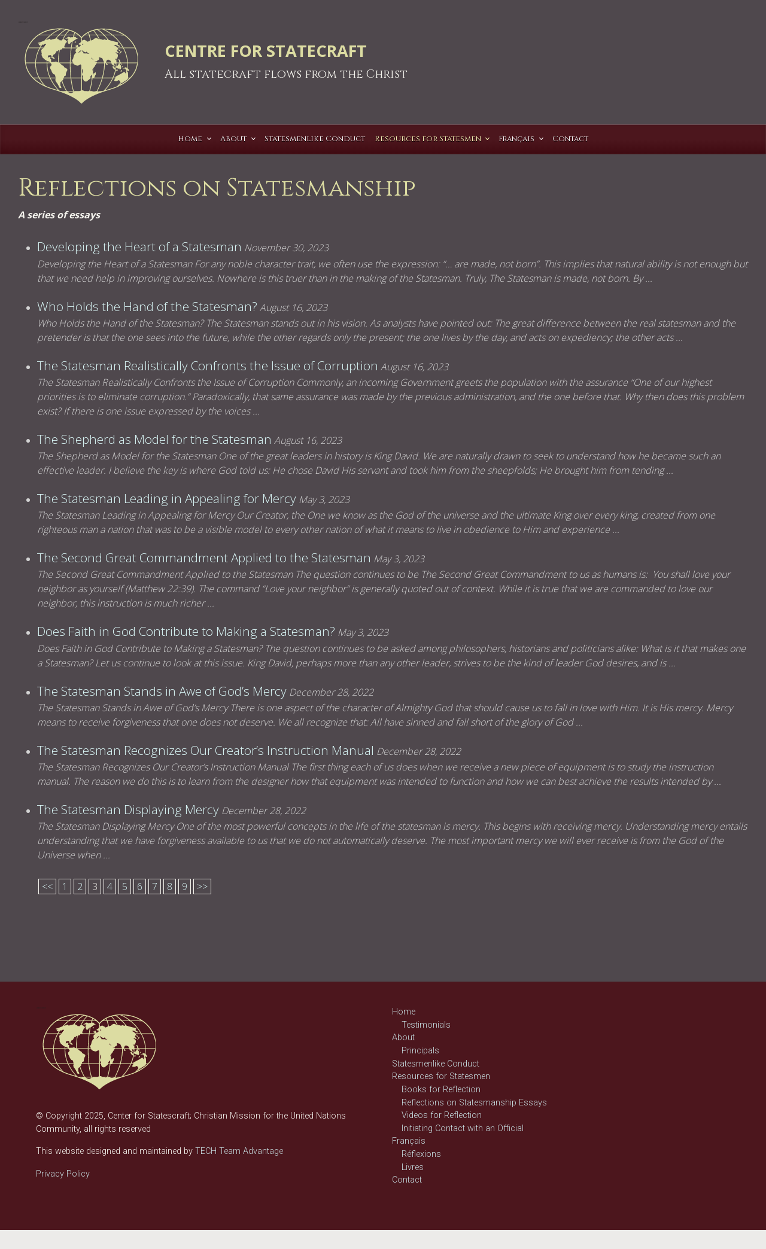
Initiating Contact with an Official (463, 1128)
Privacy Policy (63, 1174)
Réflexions (421, 1154)
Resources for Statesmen (441, 1076)
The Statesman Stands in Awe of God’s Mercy (162, 691)
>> (202, 886)
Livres (413, 1167)
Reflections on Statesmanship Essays (474, 1103)
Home (403, 1012)
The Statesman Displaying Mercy (128, 809)
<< (47, 886)
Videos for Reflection (442, 1115)
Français (408, 1141)
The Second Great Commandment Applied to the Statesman (204, 557)
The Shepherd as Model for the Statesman (154, 439)
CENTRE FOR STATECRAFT (266, 50)
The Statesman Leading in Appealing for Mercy (166, 498)
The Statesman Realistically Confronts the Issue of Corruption (207, 365)
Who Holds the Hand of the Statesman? (147, 306)
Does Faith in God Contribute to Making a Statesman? (186, 631)
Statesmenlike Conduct (435, 1064)
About (403, 1037)
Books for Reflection (441, 1090)
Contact (407, 1180)
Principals (420, 1051)
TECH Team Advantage (238, 1151)
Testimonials (426, 1025)
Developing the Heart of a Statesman (139, 246)
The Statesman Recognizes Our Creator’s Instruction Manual (205, 750)
